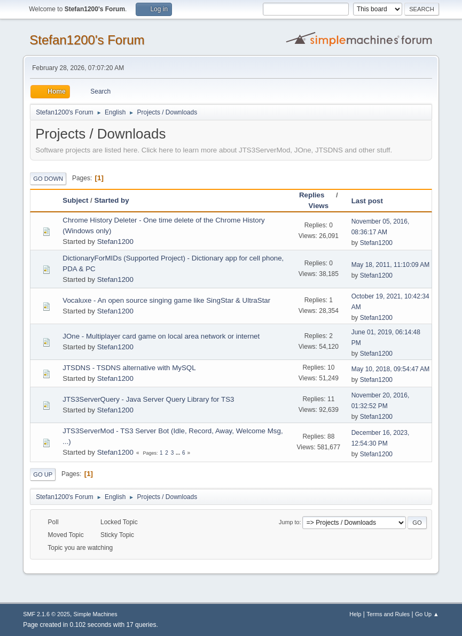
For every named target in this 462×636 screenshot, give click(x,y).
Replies (316, 195)
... (179, 453)
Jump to (289, 522)
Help (355, 614)
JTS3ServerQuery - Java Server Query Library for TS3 (148, 399)
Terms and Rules (388, 614)
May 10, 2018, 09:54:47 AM (390, 369)
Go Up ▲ (427, 614)
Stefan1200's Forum (86, 40)
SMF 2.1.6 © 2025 (46, 614)
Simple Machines (96, 614)
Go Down (48, 178)
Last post (367, 201)
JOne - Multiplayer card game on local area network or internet (161, 336)
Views (319, 206)
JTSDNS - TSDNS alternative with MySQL (128, 368)
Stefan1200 (115, 241)
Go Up (42, 474)
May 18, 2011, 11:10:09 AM (390, 265)
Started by (112, 200)
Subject (75, 200)
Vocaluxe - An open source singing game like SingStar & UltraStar (166, 300)
